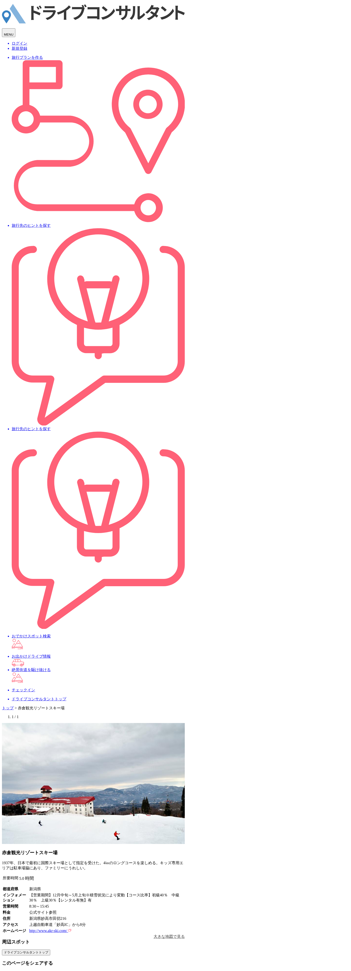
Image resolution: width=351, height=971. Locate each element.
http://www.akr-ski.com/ (50, 931)
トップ (8, 708)
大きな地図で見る (169, 936)
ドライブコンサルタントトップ (26, 952)
